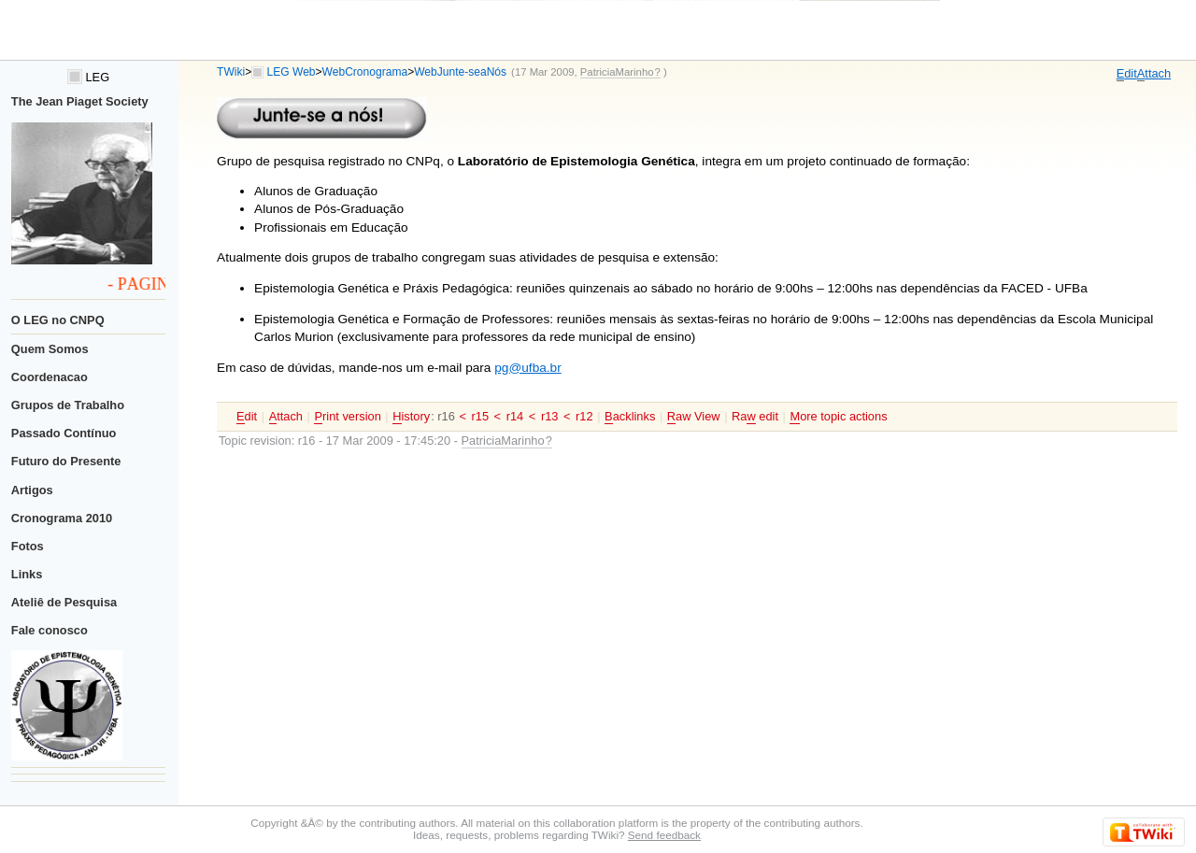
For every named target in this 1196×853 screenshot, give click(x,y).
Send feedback (664, 835)
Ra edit (755, 416)
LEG (88, 77)
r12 (584, 416)
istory (411, 416)
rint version (347, 416)
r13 (550, 416)
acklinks (630, 416)
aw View (693, 416)
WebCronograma (365, 71)
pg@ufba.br (528, 368)
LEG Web (291, 71)
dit (1127, 73)
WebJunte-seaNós (460, 71)
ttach (1154, 73)
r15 (480, 416)
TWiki (231, 71)
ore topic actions (838, 416)
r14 (515, 416)
